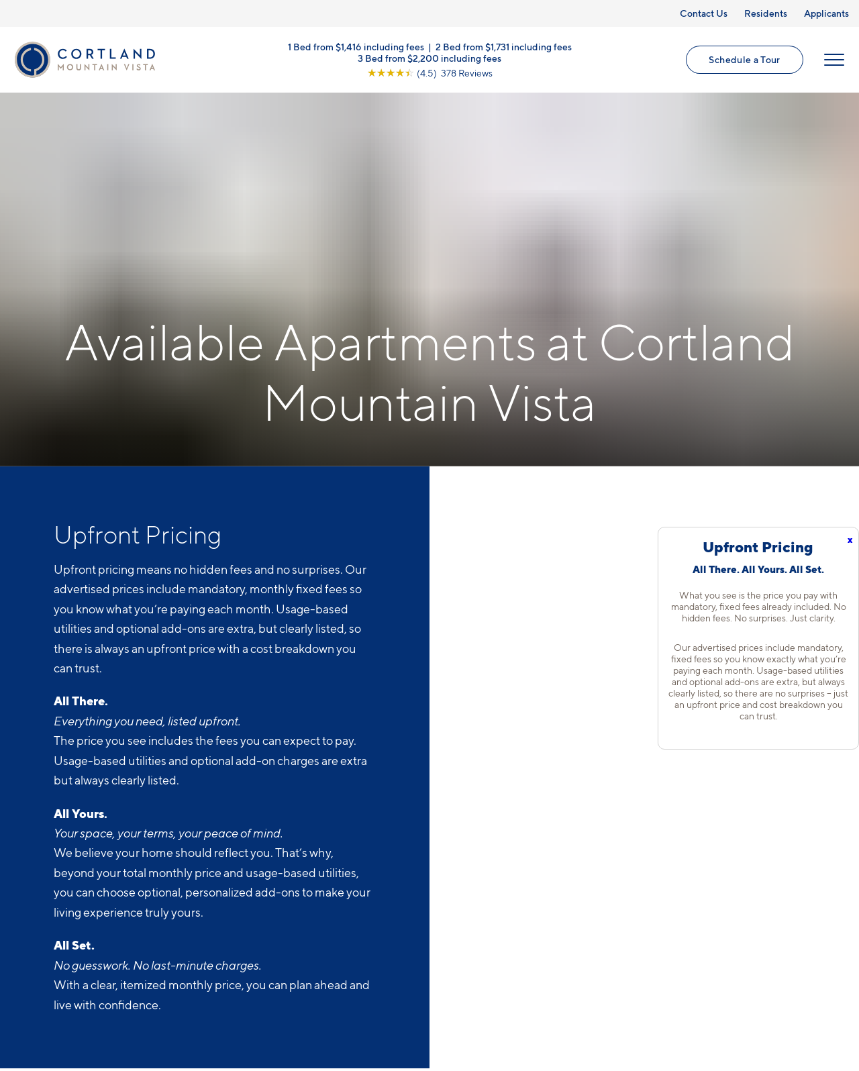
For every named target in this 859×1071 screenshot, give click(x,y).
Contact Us (703, 13)
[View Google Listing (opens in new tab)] (430, 73)
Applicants (826, 13)
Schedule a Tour (744, 60)
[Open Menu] (833, 61)
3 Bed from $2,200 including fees (429, 58)
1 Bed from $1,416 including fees (356, 47)
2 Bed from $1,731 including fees (504, 47)
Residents (765, 13)
